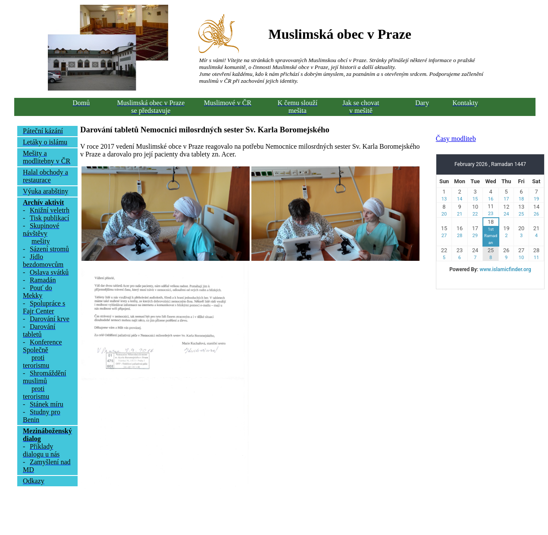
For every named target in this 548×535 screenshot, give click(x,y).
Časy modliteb (456, 138)
